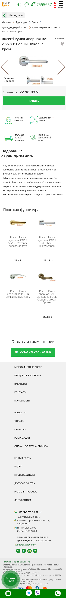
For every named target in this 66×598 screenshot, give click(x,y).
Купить (34, 100)
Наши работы (23, 458)
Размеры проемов (25, 491)
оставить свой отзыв (33, 352)
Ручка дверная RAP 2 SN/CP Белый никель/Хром (47, 241)
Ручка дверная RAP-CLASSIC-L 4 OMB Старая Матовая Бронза (47, 297)
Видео (18, 466)
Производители (24, 474)
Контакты (20, 392)
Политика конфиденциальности (16, 562)
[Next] (57, 67)
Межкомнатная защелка (18, 178)
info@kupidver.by (26, 544)
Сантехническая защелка (18, 194)
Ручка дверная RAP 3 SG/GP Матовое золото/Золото (18, 241)
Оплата (19, 420)
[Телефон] (42, 5)
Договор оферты (24, 483)
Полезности (22, 400)
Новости (20, 412)
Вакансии (20, 383)
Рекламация (22, 437)
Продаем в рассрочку (28, 375)
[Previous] (8, 67)
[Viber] (26, 5)
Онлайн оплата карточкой (31, 446)
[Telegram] (19, 5)
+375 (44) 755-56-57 (30, 512)
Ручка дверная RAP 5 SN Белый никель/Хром (18, 294)
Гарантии (20, 429)
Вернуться (12, 15)
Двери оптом (22, 500)
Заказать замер (10, 579)
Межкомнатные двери (28, 367)
